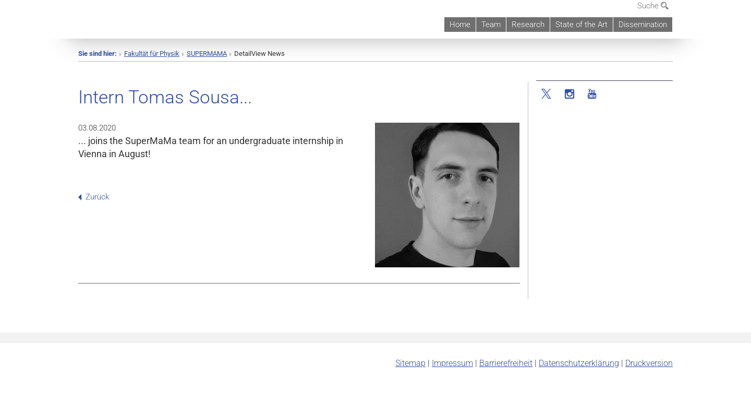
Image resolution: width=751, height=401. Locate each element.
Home (460, 24)
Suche (653, 5)
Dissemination (643, 24)
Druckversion (649, 363)
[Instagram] (570, 94)
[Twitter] (547, 94)
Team (491, 24)
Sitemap (410, 363)
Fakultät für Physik (151, 53)
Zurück (93, 197)
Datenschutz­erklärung (579, 363)
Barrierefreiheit (505, 363)
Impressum (452, 363)
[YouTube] (592, 94)
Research (528, 24)
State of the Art (581, 24)
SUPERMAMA (207, 53)
